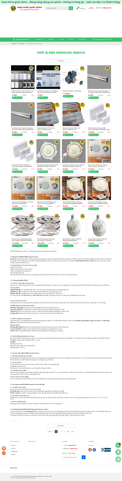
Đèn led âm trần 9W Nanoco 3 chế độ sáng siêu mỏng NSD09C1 (22, 204)
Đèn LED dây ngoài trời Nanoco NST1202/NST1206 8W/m (46, 241)
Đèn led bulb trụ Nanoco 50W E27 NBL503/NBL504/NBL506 (97, 241)
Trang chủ (39, 39)
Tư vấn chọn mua (91, 8)
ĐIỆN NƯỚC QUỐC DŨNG (29, 478)
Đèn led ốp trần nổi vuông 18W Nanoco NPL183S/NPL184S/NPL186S (99, 130)
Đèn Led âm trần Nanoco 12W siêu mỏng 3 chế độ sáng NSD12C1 (98, 167)
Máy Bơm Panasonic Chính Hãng (72, 92)
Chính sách (82, 39)
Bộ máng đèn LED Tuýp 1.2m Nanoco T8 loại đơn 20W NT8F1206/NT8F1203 (22, 130)
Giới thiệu (51, 39)
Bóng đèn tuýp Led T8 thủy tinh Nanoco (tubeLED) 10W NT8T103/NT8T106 (71, 131)
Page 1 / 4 (51, 431)
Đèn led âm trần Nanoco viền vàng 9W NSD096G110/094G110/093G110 (73, 167)
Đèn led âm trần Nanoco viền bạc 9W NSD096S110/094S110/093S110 (47, 167)
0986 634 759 (107, 8)
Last (73, 431)
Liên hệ (71, 39)
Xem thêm (61, 61)
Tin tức (61, 39)
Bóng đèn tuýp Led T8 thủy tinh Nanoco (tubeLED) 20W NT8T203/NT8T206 (46, 131)
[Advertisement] (61, 25)
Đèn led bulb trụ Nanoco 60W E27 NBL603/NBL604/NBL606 (72, 241)
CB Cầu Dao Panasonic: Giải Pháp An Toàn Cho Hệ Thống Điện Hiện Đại (47, 93)
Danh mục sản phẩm (23, 39)
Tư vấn (11, 448)
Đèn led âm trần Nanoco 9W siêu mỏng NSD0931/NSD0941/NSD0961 (73, 204)
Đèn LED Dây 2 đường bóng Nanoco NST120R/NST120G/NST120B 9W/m (22, 241)
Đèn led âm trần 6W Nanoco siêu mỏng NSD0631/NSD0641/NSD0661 (98, 204)
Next (68, 431)
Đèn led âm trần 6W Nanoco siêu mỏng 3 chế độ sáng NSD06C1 (46, 204)
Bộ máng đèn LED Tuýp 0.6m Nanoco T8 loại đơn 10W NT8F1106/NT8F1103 (99, 93)
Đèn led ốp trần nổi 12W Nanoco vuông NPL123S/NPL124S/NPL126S (22, 167)
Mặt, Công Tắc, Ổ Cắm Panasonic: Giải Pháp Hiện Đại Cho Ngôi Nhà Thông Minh (23, 94)
